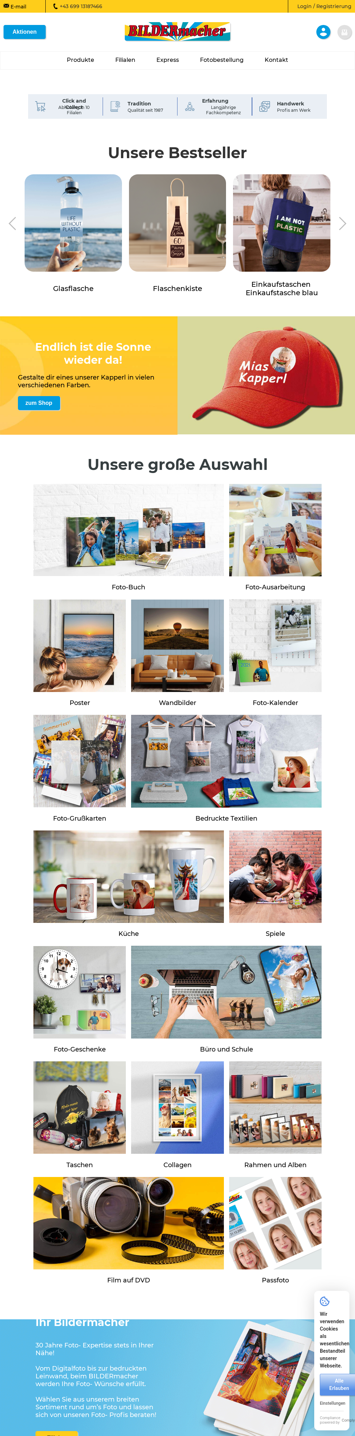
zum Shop (38, 403)
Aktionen (25, 32)
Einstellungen (333, 1403)
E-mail (15, 6)
